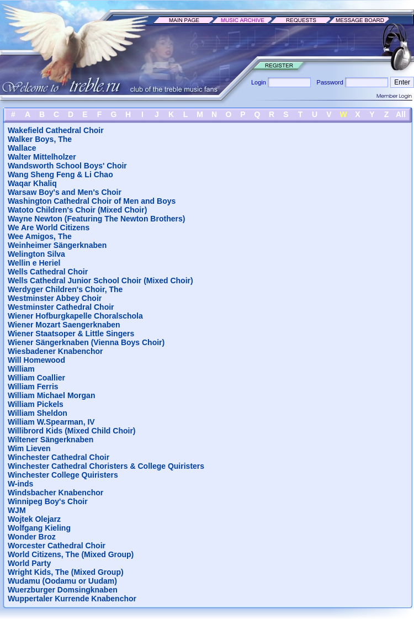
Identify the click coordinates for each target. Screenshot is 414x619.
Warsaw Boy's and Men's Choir (64, 192)
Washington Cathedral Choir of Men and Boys (92, 201)
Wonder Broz (32, 536)
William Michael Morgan (51, 395)
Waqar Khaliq (32, 183)
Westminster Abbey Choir (55, 298)
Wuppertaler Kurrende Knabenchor (72, 598)
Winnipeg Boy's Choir (48, 501)
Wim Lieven (29, 448)
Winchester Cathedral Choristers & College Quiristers (106, 466)
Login (259, 82)
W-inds (20, 483)
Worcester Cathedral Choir (56, 545)
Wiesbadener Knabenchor (55, 351)
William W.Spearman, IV (51, 421)
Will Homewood (36, 360)
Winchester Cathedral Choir (58, 457)
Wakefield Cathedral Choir (56, 130)
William (21, 368)
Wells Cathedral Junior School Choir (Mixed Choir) (100, 280)
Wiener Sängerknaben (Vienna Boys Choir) (86, 342)
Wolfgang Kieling (39, 527)
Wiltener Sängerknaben (50, 439)
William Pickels (35, 404)
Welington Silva (36, 254)
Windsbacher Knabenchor (55, 492)
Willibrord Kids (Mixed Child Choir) (72, 430)
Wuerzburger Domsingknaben (63, 589)
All (401, 114)
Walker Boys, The (40, 139)
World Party (29, 563)
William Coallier (36, 377)
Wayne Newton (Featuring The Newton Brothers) (96, 218)
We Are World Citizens (48, 227)
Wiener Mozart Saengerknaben (64, 324)
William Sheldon (37, 413)
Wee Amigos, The (40, 236)
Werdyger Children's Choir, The (65, 289)
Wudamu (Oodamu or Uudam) (62, 580)
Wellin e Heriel (34, 262)
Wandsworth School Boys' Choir (67, 165)
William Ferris (33, 386)
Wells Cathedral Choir (48, 271)
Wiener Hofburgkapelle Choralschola (75, 315)
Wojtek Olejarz (34, 519)
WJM (17, 510)
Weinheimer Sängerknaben (57, 245)
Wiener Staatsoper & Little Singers (71, 333)
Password (328, 82)
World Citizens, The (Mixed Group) (71, 554)
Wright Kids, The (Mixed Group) (66, 572)
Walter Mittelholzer (42, 156)
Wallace (22, 148)
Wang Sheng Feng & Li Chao (60, 174)
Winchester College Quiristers (63, 474)
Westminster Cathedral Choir (61, 307)
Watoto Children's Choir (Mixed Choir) (77, 209)
